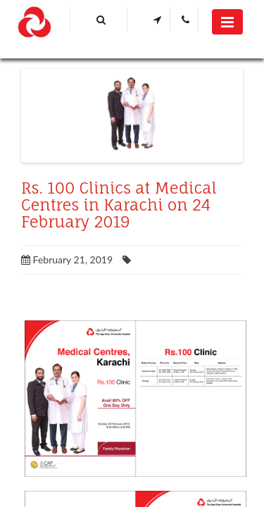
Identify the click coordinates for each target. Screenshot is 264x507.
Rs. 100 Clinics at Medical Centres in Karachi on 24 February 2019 (119, 205)
